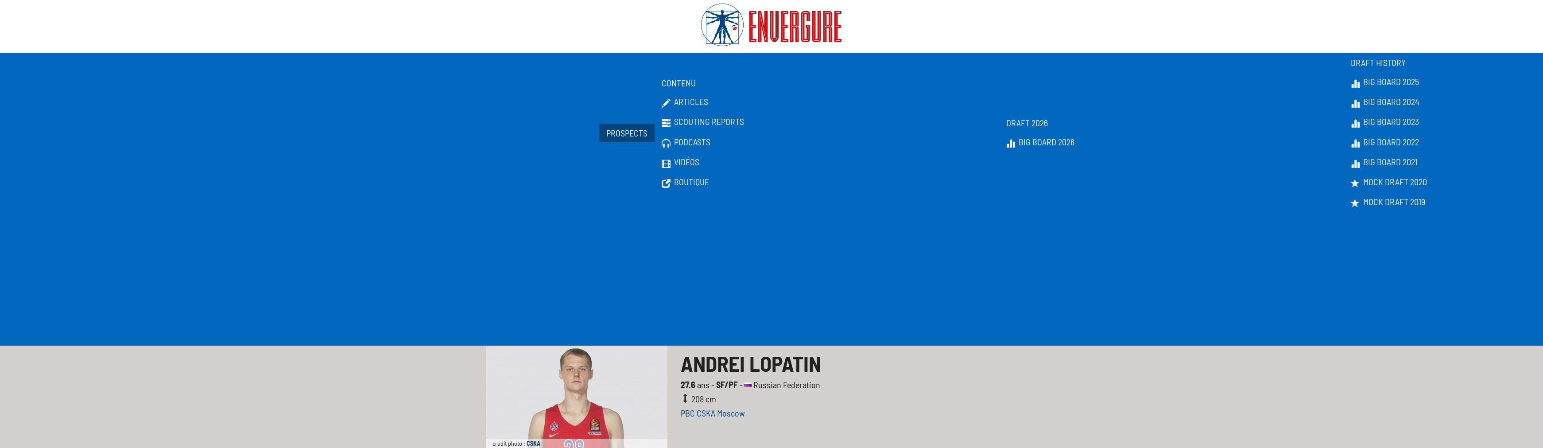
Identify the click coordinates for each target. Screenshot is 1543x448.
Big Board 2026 (1040, 142)
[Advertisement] (771, 279)
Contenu (679, 83)
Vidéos (680, 162)
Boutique (685, 182)
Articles (685, 102)
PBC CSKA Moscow (713, 413)
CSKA (533, 443)
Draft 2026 (1027, 122)
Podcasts (686, 142)
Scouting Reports (703, 122)
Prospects (626, 133)
